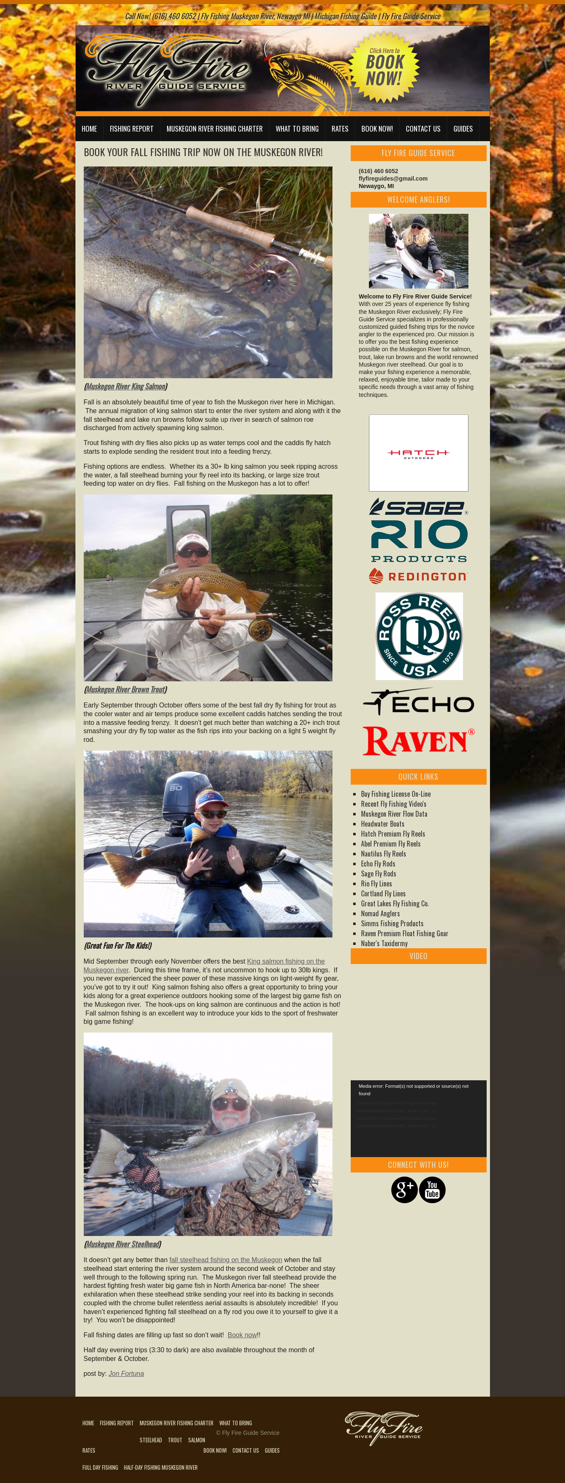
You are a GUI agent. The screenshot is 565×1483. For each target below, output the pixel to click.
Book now (242, 1335)
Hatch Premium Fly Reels (393, 834)
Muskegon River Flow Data (394, 814)
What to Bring (297, 128)
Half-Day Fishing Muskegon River (161, 1467)
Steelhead (151, 1440)
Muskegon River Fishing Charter (215, 128)
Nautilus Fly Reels (383, 854)
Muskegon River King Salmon (125, 386)
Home (89, 128)
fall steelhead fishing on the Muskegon (226, 1259)
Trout (175, 1440)
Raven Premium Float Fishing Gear (405, 933)
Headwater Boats (383, 824)
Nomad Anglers (380, 913)
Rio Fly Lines (376, 883)
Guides (463, 128)
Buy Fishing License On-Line (396, 794)
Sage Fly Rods (378, 874)
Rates (340, 128)
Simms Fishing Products (392, 923)
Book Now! (377, 128)
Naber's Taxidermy (384, 943)
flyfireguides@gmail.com (393, 178)
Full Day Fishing (100, 1467)
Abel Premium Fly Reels (391, 844)
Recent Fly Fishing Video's (394, 804)
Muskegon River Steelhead (122, 1243)
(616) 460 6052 (378, 171)
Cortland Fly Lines (383, 893)
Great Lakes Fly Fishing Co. (395, 903)
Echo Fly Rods (378, 864)
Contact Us (423, 128)
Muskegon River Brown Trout (125, 689)
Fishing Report (132, 128)
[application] (419, 1118)
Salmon (196, 1440)
